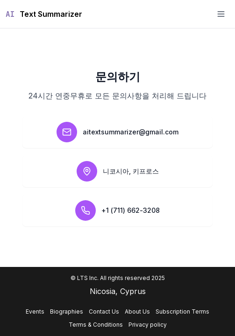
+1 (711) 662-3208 (130, 210)
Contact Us (104, 311)
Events (35, 311)
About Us (137, 311)
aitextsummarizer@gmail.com (130, 132)
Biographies (66, 311)
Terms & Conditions (96, 324)
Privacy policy (147, 324)
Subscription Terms (182, 311)
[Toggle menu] (221, 14)
